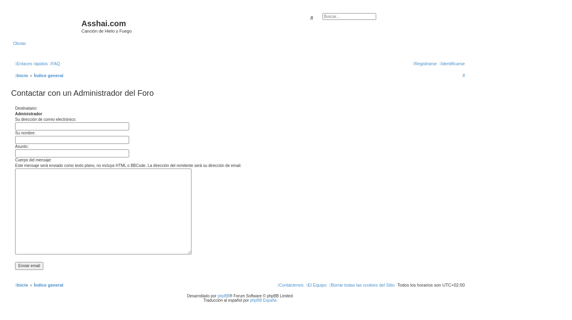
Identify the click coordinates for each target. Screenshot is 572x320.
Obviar (19, 43)
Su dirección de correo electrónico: (45, 119)
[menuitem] (55, 63)
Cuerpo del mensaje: (33, 160)
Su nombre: (25, 133)
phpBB (224, 296)
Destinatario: (26, 108)
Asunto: (22, 146)
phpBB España (263, 300)
